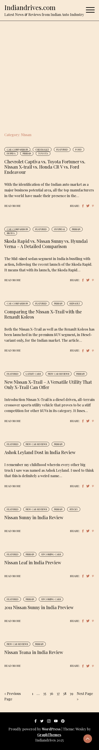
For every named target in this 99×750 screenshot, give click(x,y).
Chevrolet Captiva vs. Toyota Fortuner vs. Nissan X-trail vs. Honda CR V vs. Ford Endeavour (44, 167)
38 (64, 693)
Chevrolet (42, 149)
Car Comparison (17, 149)
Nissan (27, 153)
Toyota (43, 153)
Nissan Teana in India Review (33, 652)
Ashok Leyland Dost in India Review (39, 452)
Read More (12, 206)
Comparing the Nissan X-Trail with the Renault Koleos (43, 314)
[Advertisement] (49, 72)
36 (51, 693)
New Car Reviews (58, 373)
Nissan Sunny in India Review (33, 517)
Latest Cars (33, 373)
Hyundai (59, 229)
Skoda (11, 233)
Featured (62, 149)
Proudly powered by (35, 729)
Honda (11, 153)
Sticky (74, 509)
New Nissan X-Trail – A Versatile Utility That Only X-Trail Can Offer (48, 384)
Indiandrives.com (30, 7)
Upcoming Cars (51, 554)
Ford (78, 149)
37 (58, 693)
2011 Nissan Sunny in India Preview (38, 607)
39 (71, 693)
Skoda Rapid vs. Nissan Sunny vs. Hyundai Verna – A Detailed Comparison (46, 243)
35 (44, 693)
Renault (75, 303)
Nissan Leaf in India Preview (32, 562)
